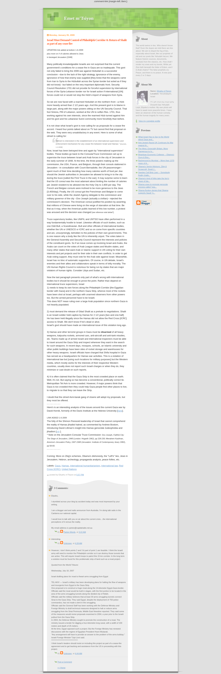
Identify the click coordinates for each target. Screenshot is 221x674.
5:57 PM (80, 475)
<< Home (61, 668)
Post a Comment (65, 662)
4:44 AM (78, 653)
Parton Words (69, 532)
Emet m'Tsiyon (79, 18)
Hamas (65, 465)
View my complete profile (149, 121)
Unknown (68, 543)
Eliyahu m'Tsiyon (164, 91)
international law (109, 465)
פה (57, 431)
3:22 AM (82, 532)
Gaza (57, 465)
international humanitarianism (85, 465)
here (120, 410)
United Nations (69, 469)
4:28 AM (78, 543)
